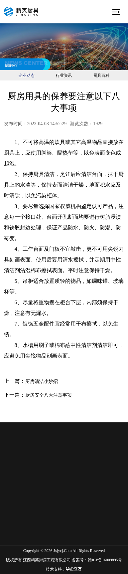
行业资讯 (64, 75)
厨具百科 (101, 75)
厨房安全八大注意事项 (48, 395)
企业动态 (27, 75)
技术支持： (64, 569)
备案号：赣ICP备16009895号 (97, 560)
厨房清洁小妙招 (41, 381)
